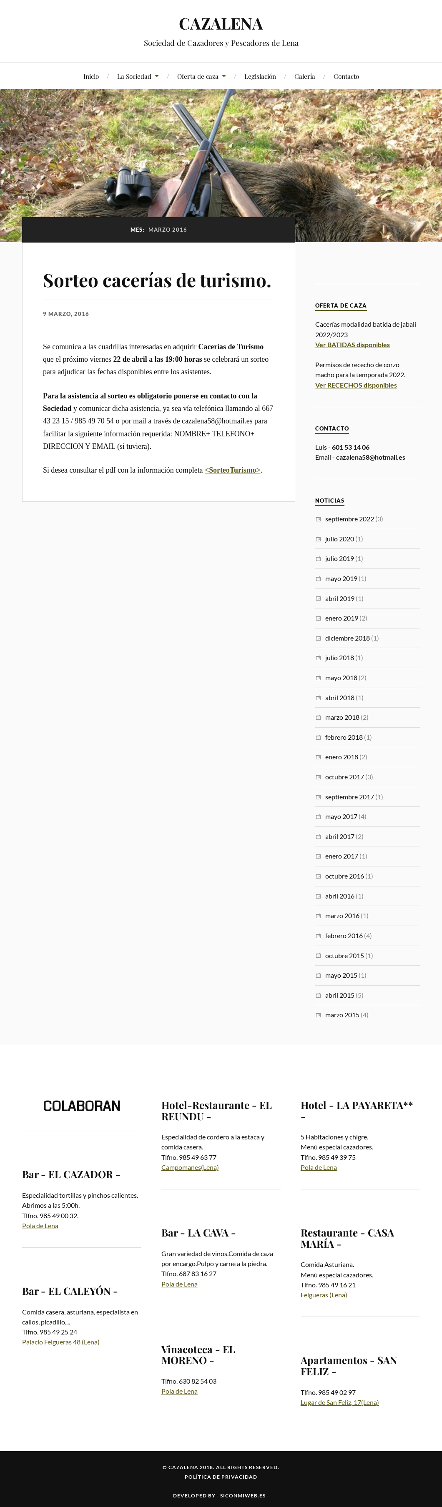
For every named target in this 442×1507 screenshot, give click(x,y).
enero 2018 (341, 757)
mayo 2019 (341, 578)
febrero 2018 (344, 737)
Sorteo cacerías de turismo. (158, 279)
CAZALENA (221, 23)
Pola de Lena (40, 1225)
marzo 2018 (342, 717)
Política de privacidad (221, 1477)
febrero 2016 (344, 935)
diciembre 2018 (347, 638)
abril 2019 (339, 598)
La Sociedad (134, 76)
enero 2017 (341, 856)
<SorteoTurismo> (233, 470)
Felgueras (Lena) (324, 1295)
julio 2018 (339, 657)
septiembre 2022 (349, 519)
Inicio (91, 76)
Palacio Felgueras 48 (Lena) (61, 1342)
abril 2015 (339, 995)
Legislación (260, 76)
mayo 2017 (341, 816)
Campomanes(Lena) (190, 1167)
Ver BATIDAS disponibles (352, 344)
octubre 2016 (344, 876)
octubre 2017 (344, 777)
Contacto (346, 76)
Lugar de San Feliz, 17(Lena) (340, 1402)
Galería (304, 76)
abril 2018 (339, 697)
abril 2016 (339, 896)
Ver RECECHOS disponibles (356, 385)
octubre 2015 (344, 955)
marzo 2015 (342, 1015)
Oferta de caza (197, 76)
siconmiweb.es (243, 1495)
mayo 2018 (341, 677)
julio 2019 (339, 558)
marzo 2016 (342, 915)
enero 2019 (341, 618)
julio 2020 (339, 539)
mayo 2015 (341, 975)
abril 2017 (339, 836)
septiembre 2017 (349, 797)
